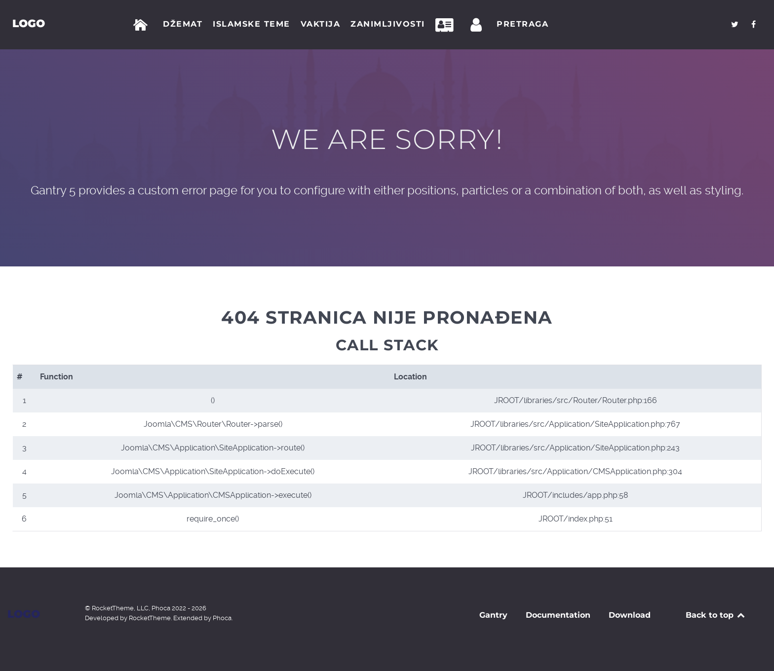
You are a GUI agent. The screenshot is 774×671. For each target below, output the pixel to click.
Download (630, 615)
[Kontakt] (447, 25)
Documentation (558, 615)
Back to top (716, 615)
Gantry (493, 615)
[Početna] (142, 25)
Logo (28, 23)
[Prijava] (477, 25)
